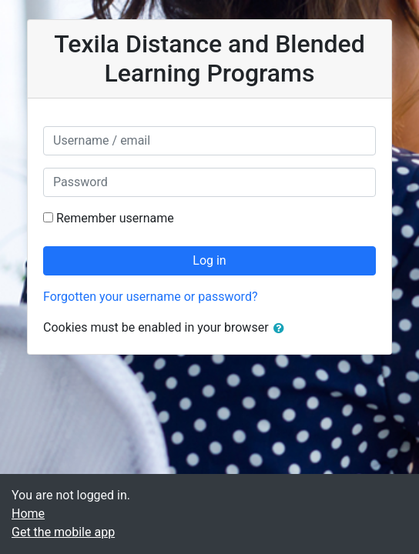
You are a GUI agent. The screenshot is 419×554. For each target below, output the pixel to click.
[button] (282, 329)
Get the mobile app (63, 532)
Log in (209, 260)
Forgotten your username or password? (150, 296)
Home (28, 513)
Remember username (115, 218)
